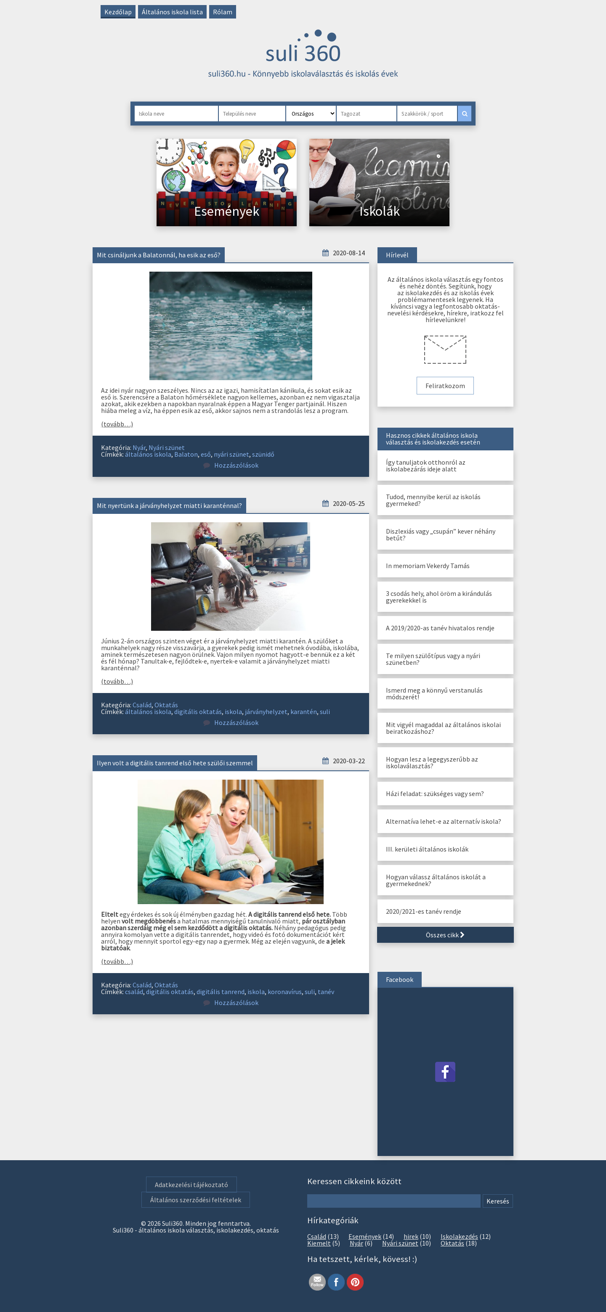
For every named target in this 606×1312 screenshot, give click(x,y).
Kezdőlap (118, 12)
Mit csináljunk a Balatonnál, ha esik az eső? (159, 255)
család (134, 991)
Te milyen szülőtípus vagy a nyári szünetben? (433, 659)
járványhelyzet (266, 711)
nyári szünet (231, 454)
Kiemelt (319, 1243)
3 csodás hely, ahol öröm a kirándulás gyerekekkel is (439, 596)
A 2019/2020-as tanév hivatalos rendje (440, 628)
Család (142, 705)
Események (226, 211)
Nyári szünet (167, 447)
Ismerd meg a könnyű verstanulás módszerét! (434, 693)
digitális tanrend (221, 991)
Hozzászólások (230, 465)
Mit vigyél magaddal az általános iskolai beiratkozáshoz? (443, 727)
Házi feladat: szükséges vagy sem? (435, 793)
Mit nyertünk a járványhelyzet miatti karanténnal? (169, 505)
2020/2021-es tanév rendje (423, 911)
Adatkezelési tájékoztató (191, 1184)
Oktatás (166, 705)
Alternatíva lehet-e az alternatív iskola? (443, 821)
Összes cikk (445, 935)
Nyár (139, 447)
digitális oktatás (198, 711)
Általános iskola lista (172, 12)
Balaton (186, 454)
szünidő (263, 454)
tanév (326, 991)
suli (325, 711)
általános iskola (148, 454)
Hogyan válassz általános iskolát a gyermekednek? (436, 880)
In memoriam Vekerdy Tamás (428, 565)
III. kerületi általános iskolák (427, 849)
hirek (411, 1236)
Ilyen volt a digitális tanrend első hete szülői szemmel (175, 763)
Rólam (222, 12)
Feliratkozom (445, 385)
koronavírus (285, 991)
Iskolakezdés (459, 1236)
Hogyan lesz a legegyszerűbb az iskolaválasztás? (432, 762)
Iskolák (379, 211)
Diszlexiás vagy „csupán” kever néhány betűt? (440, 534)
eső (206, 454)
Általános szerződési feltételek (195, 1200)
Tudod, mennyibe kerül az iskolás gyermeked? (433, 500)
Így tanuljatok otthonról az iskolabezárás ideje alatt (425, 465)
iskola (233, 711)
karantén (303, 711)
